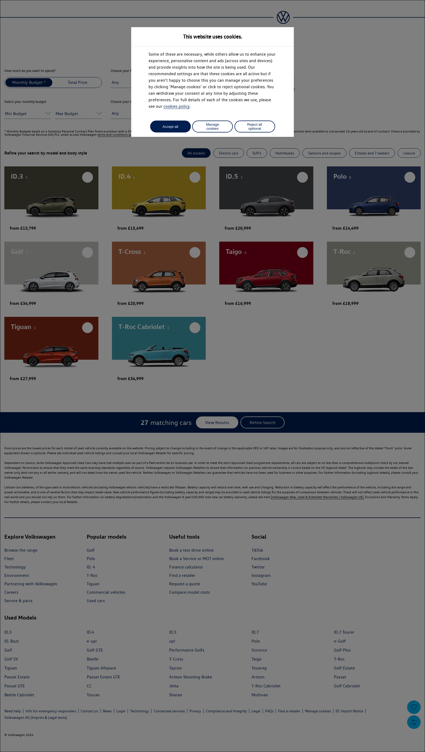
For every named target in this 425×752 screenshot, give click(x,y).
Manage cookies (212, 126)
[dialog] (212, 376)
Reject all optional (254, 126)
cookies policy (176, 106)
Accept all (170, 127)
